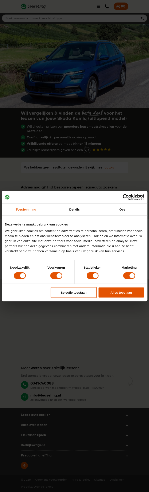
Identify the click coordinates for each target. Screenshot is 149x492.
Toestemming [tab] (26, 209)
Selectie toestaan (74, 292)
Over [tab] (123, 209)
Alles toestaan (121, 292)
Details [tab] (74, 209)
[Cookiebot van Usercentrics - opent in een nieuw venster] (125, 197)
